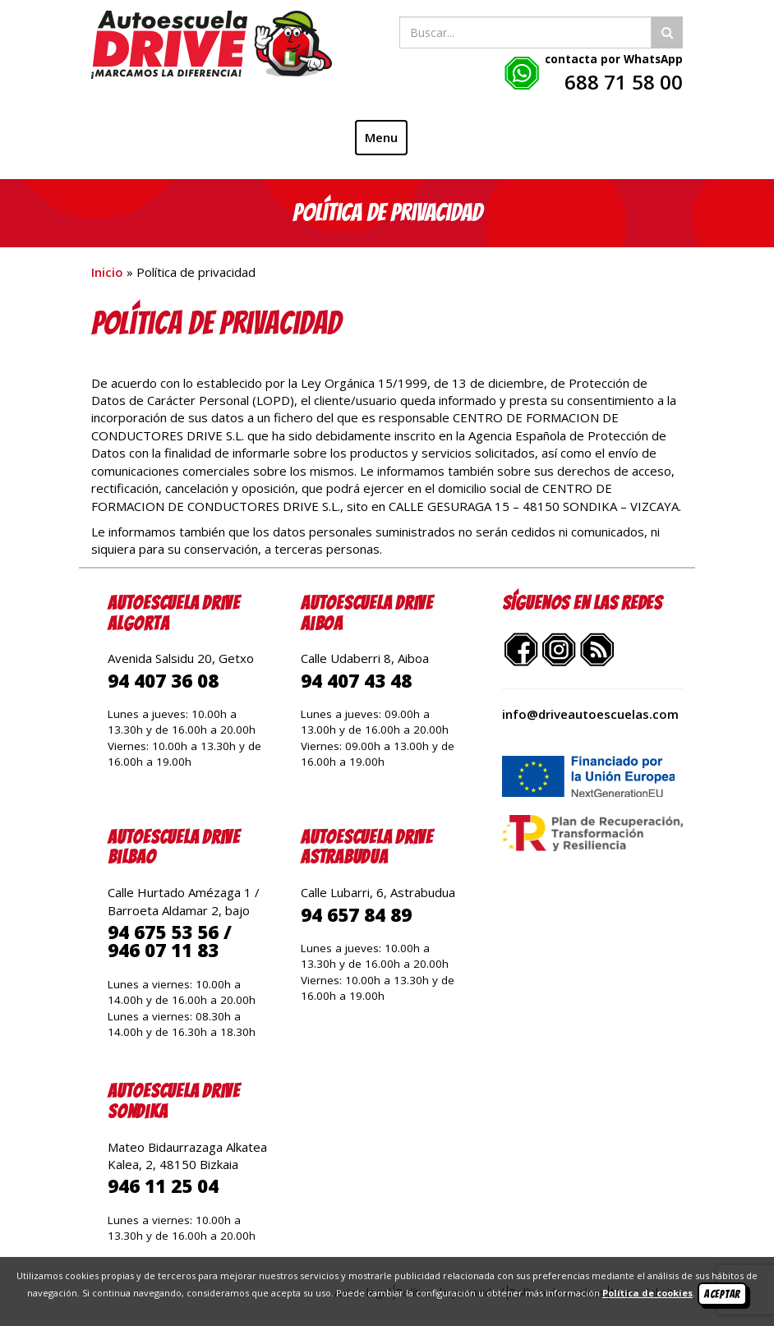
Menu (381, 137)
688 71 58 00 (623, 81)
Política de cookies (647, 1293)
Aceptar (722, 1294)
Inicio (107, 272)
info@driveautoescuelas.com (590, 714)
